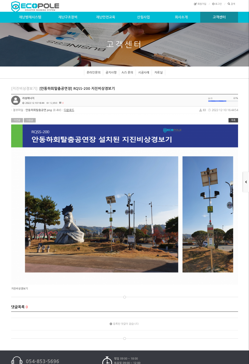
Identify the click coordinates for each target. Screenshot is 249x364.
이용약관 (83, 335)
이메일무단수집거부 (126, 335)
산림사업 (143, 17)
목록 (233, 120)
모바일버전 (146, 335)
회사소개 (181, 17)
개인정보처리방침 (102, 335)
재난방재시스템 (30, 17)
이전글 (17, 120)
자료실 (158, 72)
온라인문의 (94, 72)
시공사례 (143, 72)
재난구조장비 (67, 17)
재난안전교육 (105, 17)
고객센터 (219, 17)
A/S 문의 (127, 72)
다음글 (29, 120)
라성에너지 (28, 98)
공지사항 (111, 72)
